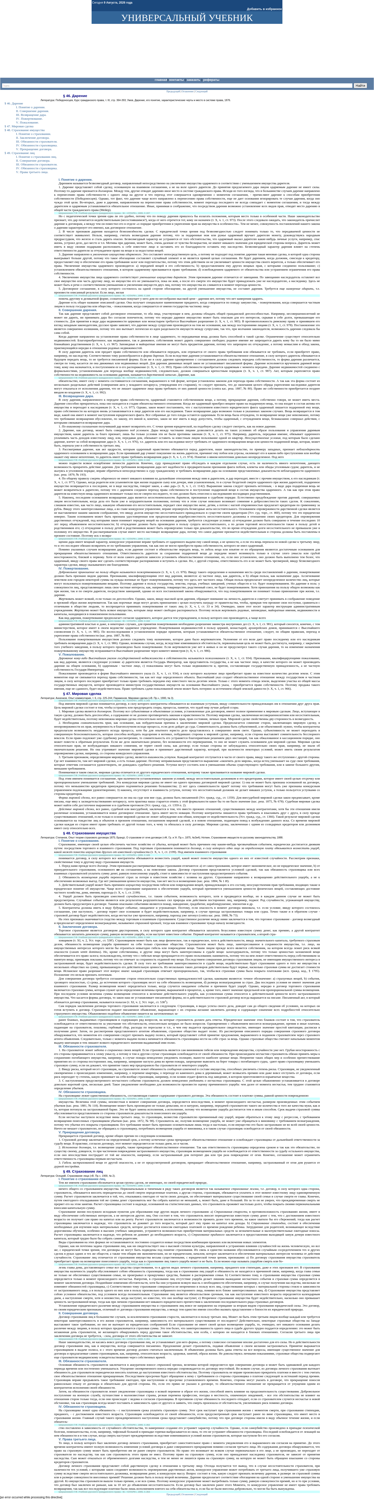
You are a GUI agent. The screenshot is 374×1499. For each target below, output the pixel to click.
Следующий (201, 1494)
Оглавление (187, 1494)
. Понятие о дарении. (76, 179)
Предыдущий (173, 1494)
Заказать (194, 80)
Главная (161, 80)
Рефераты (211, 80)
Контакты (177, 80)
